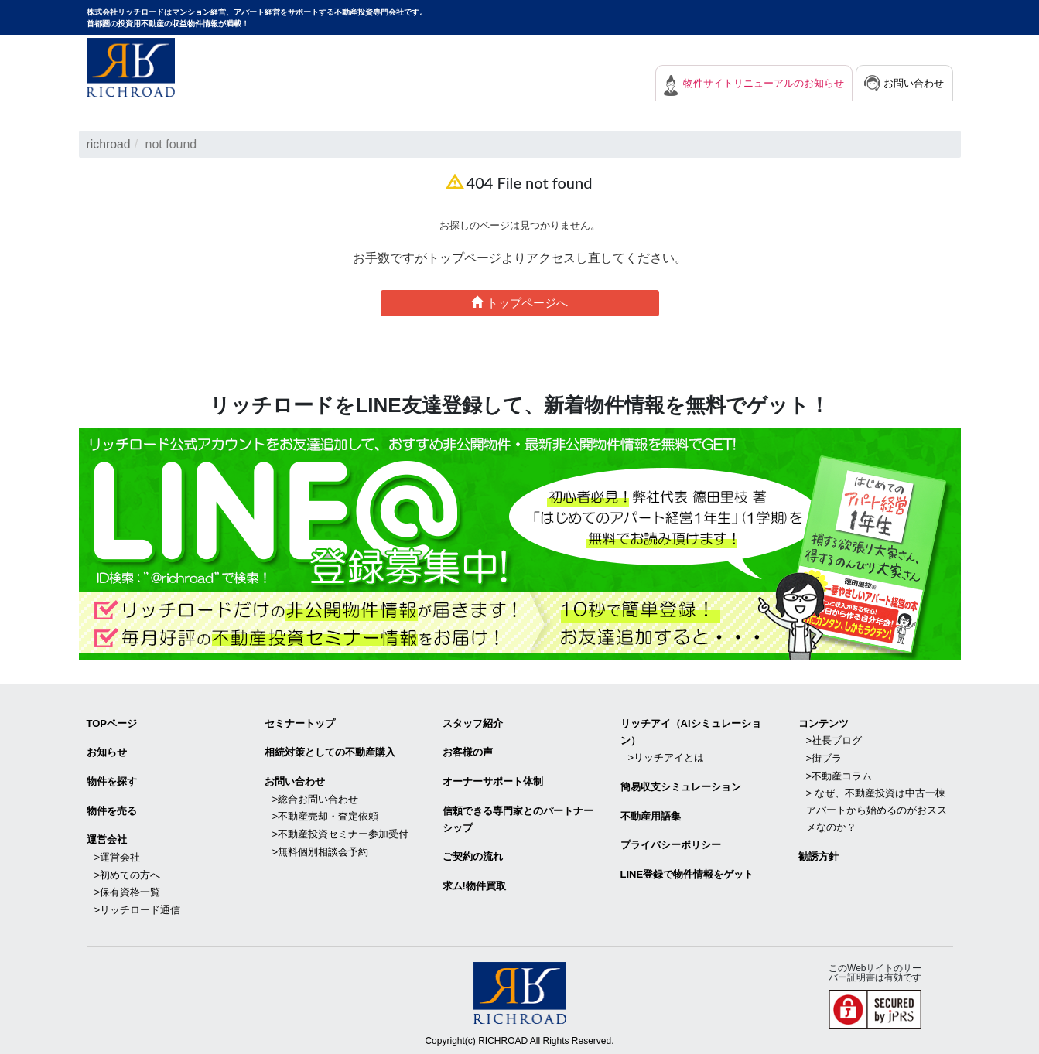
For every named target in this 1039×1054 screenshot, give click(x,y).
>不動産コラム (839, 773)
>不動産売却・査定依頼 (325, 814)
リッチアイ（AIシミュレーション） (690, 731)
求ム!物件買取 (474, 883)
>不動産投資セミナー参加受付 (340, 831)
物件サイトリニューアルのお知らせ (752, 83)
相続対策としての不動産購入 (330, 751)
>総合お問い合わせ (315, 797)
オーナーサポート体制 (493, 780)
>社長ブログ (834, 739)
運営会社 (107, 837)
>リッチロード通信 (137, 905)
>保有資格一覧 (127, 888)
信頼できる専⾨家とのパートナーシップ (518, 817)
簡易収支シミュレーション (680, 785)
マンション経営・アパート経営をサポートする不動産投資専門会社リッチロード (131, 67)
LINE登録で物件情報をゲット (687, 871)
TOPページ (112, 722)
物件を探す (112, 780)
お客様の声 (468, 751)
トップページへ (519, 302)
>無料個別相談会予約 (320, 848)
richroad (109, 144)
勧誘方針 (818, 853)
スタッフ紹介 (473, 722)
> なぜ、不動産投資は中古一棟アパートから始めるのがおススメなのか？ (876, 808)
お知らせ (107, 751)
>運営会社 (117, 854)
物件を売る (112, 808)
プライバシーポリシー (670, 842)
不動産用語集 (650, 814)
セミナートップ (300, 722)
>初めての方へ (127, 871)
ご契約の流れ (473, 854)
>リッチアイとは (666, 756)
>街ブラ (824, 756)
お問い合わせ (912, 83)
